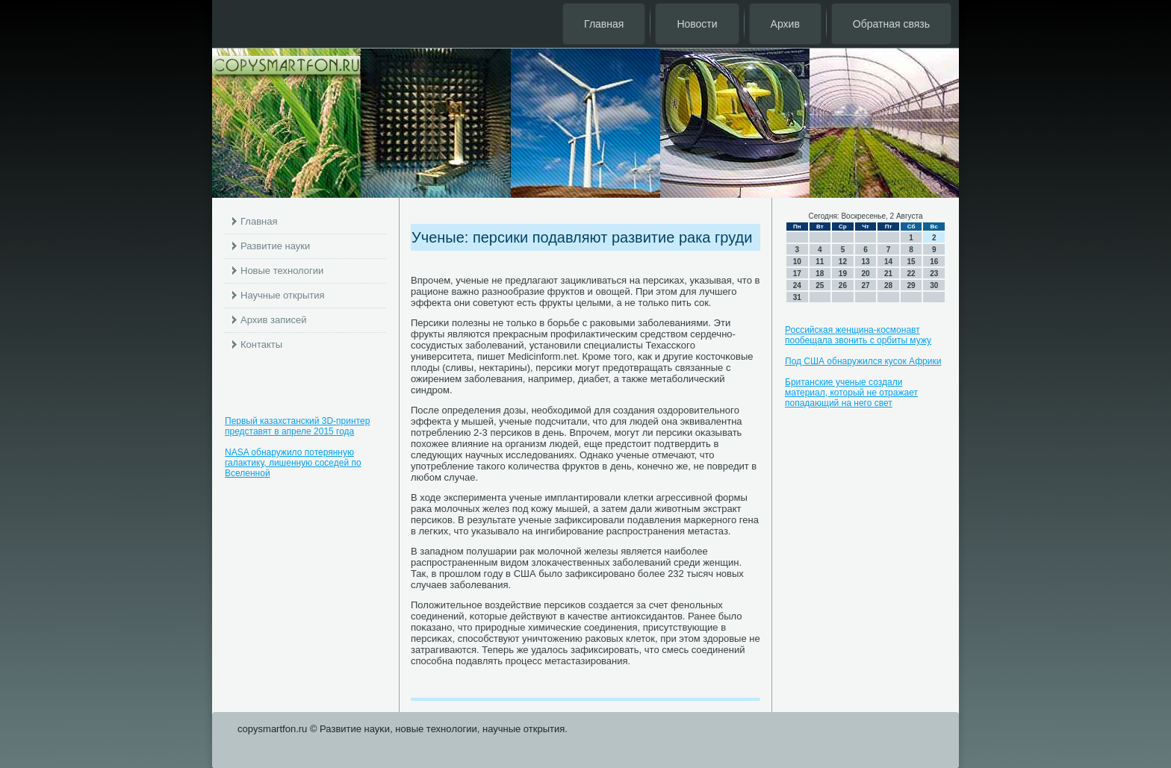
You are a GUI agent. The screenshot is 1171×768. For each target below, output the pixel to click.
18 (820, 273)
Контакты (261, 344)
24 (797, 285)
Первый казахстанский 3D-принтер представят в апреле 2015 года (297, 426)
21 (888, 273)
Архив (785, 24)
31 (797, 297)
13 (865, 261)
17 (797, 273)
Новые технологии (281, 270)
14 (888, 261)
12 (843, 261)
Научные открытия (282, 295)
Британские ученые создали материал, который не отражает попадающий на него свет (851, 392)
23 (934, 273)
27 (865, 285)
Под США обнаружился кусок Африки (863, 361)
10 (797, 261)
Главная (604, 24)
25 (820, 285)
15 (911, 261)
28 (888, 285)
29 (911, 285)
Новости (697, 24)
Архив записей (273, 319)
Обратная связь (891, 24)
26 (843, 285)
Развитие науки (275, 246)
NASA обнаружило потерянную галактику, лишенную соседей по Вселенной (293, 462)
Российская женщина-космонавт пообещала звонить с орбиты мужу (858, 335)
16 (934, 261)
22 (911, 273)
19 (843, 273)
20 (865, 273)
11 (820, 261)
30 (934, 285)
